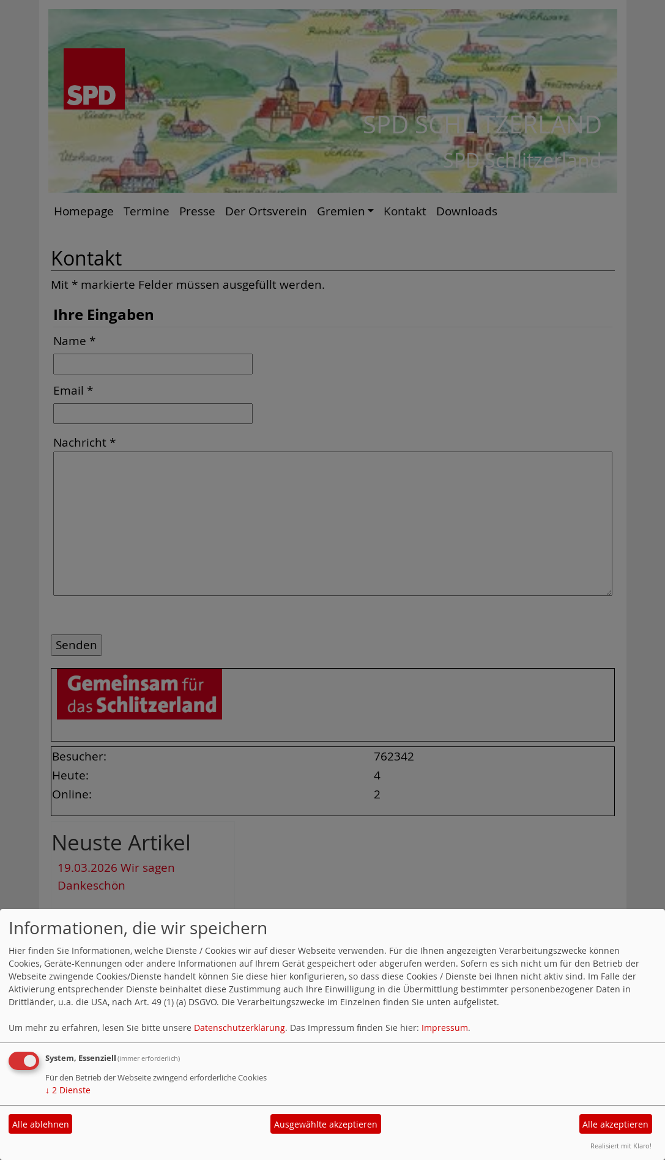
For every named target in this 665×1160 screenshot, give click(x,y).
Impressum (445, 1027)
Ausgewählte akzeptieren (325, 1124)
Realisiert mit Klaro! (621, 1145)
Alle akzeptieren (615, 1124)
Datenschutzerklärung (239, 1027)
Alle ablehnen (40, 1124)
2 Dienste (68, 1090)
